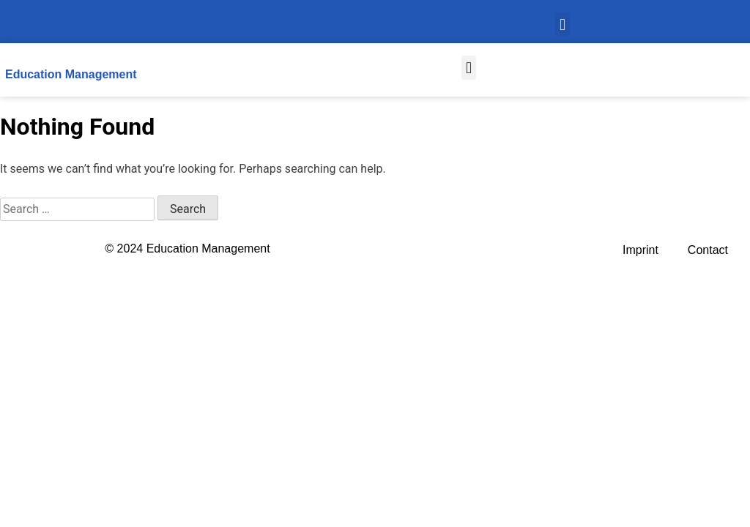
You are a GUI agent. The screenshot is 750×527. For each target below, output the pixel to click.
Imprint (640, 250)
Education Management (71, 74)
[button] (562, 24)
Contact (708, 250)
